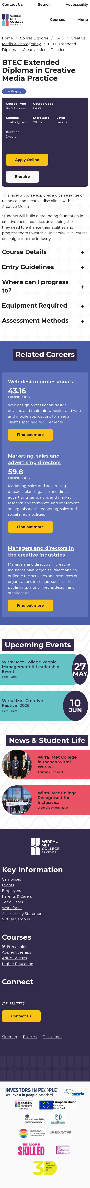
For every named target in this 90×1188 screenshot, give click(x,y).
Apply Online (27, 160)
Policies (30, 1037)
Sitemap (9, 1037)
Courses (57, 19)
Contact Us (12, 4)
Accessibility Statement (23, 914)
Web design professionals (40, 384)
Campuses (11, 879)
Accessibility (77, 4)
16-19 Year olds (14, 947)
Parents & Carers (17, 896)
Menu (83, 19)
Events (8, 885)
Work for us (12, 908)
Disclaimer (52, 1037)
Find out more (30, 437)
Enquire (22, 177)
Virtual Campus (16, 919)
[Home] (23, 21)
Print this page (14, 91)
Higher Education (17, 964)
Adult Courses (14, 958)
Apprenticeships (16, 952)
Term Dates (12, 902)
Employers (11, 891)
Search (44, 4)
